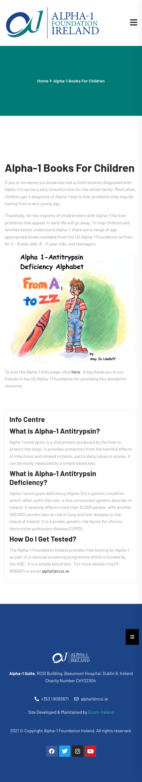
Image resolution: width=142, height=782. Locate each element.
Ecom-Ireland (101, 712)
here (76, 371)
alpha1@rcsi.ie (55, 571)
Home (43, 80)
